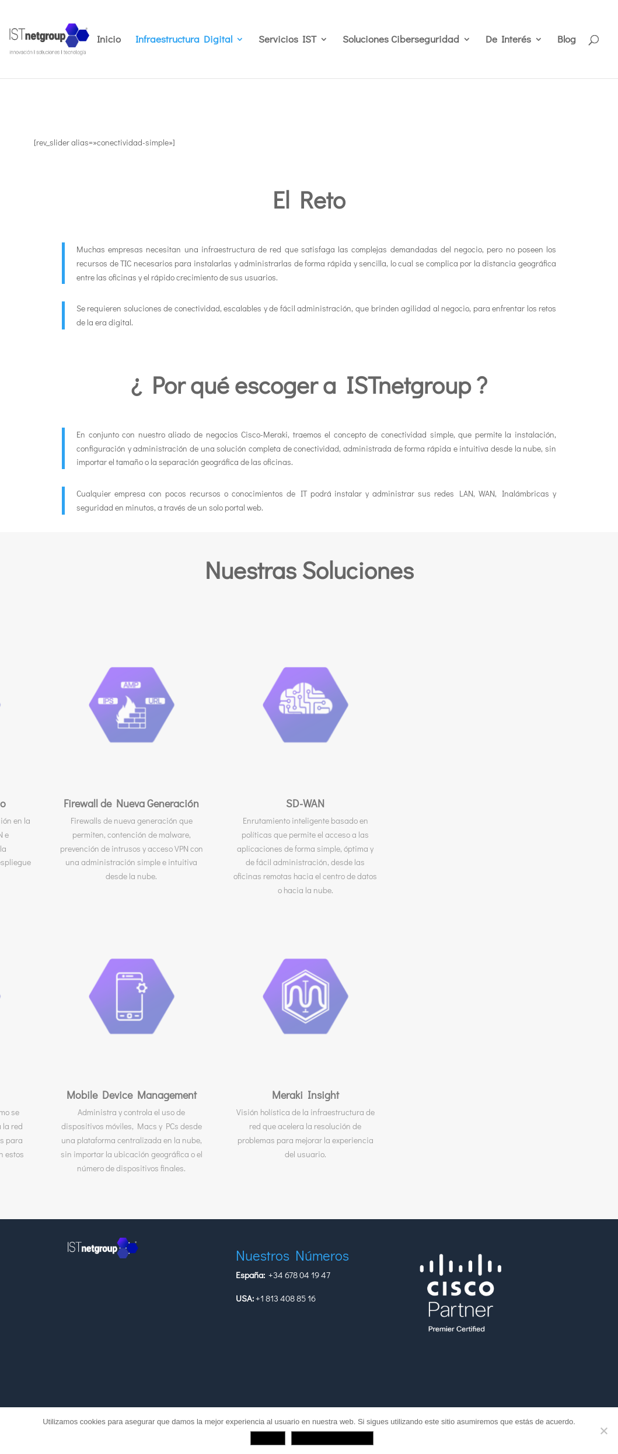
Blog (566, 40)
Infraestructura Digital (183, 40)
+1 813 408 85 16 (286, 1298)
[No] (603, 1430)
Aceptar (267, 1438)
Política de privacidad (332, 1438)
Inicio (109, 40)
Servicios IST (287, 40)
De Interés (508, 40)
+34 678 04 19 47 (299, 1275)
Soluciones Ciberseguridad (401, 40)
